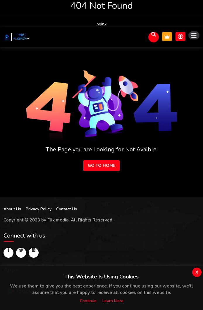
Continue (88, 301)
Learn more (112, 301)
